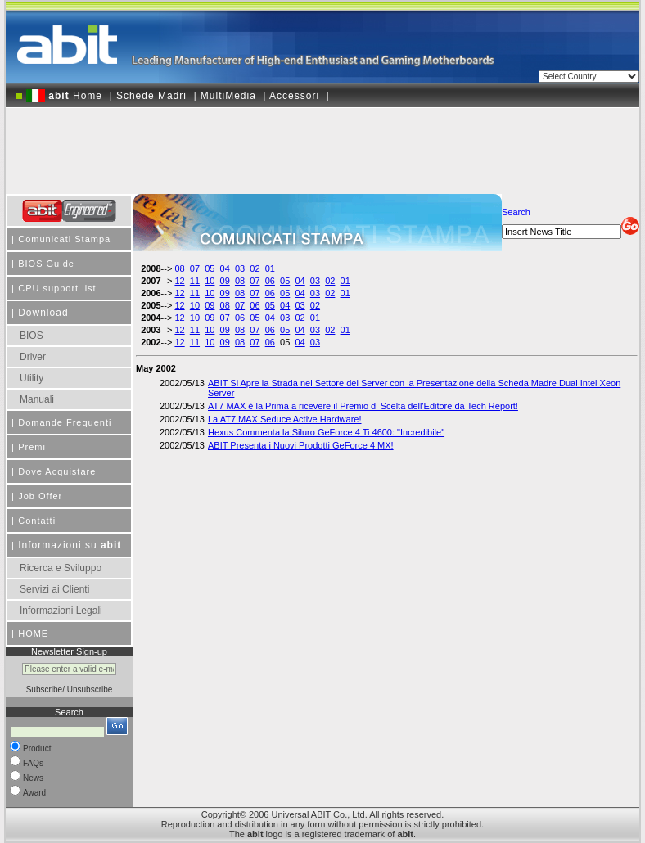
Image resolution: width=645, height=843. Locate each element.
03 (240, 268)
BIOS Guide (46, 263)
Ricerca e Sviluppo (60, 568)
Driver (33, 357)
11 (195, 281)
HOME (33, 633)
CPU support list (57, 288)
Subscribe (44, 689)
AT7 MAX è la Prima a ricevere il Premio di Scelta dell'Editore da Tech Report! (363, 406)
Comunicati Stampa (64, 239)
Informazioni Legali (61, 610)
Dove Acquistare (57, 471)
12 (179, 281)
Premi (32, 447)
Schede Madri (151, 95)
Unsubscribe (90, 689)
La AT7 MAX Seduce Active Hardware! (285, 419)
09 (225, 281)
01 (270, 268)
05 (209, 268)
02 (254, 268)
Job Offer (40, 496)
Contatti (37, 520)
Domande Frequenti (64, 422)
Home (64, 95)
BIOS (31, 335)
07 (195, 268)
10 (209, 281)
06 (270, 281)
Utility (31, 378)
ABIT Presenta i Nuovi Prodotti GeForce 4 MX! (301, 445)
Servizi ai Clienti (54, 589)
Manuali (37, 399)
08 (179, 268)
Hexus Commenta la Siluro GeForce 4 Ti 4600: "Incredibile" (326, 432)
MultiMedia (228, 95)
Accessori (294, 95)
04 (225, 268)
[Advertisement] (322, 145)
